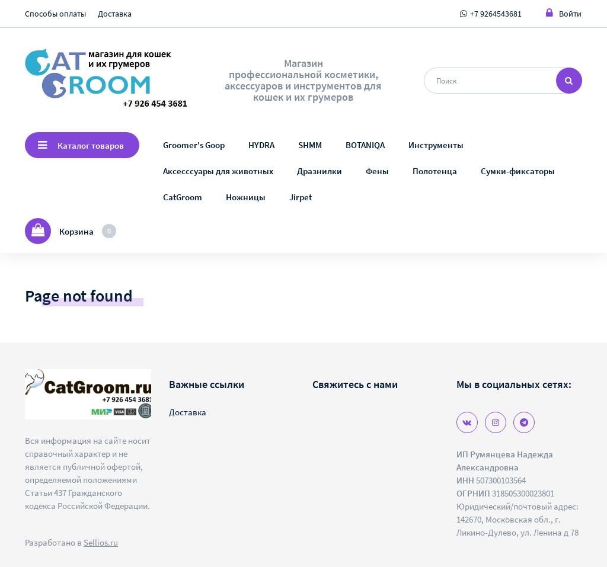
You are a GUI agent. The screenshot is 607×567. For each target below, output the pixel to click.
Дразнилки (319, 171)
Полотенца (435, 171)
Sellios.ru (101, 542)
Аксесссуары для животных (218, 171)
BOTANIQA (365, 144)
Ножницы (246, 197)
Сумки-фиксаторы (518, 171)
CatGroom (182, 197)
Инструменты (436, 144)
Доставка (115, 13)
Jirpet (300, 197)
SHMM (310, 144)
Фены (377, 171)
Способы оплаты (55, 13)
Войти (564, 13)
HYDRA (261, 144)
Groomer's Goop (194, 144)
